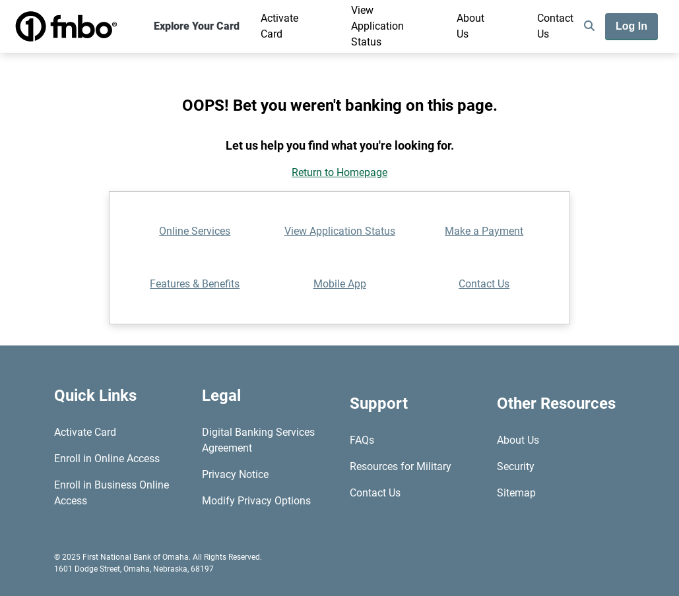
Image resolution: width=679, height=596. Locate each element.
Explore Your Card (197, 26)
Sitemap (516, 493)
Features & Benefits (195, 284)
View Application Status (377, 26)
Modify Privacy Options (256, 500)
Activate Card (279, 26)
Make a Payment (484, 231)
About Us (470, 26)
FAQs (362, 440)
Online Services (194, 231)
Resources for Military (400, 466)
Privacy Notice (235, 474)
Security (515, 466)
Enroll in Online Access (107, 458)
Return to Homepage (339, 172)
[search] (589, 26)
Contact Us (555, 26)
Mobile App (339, 284)
